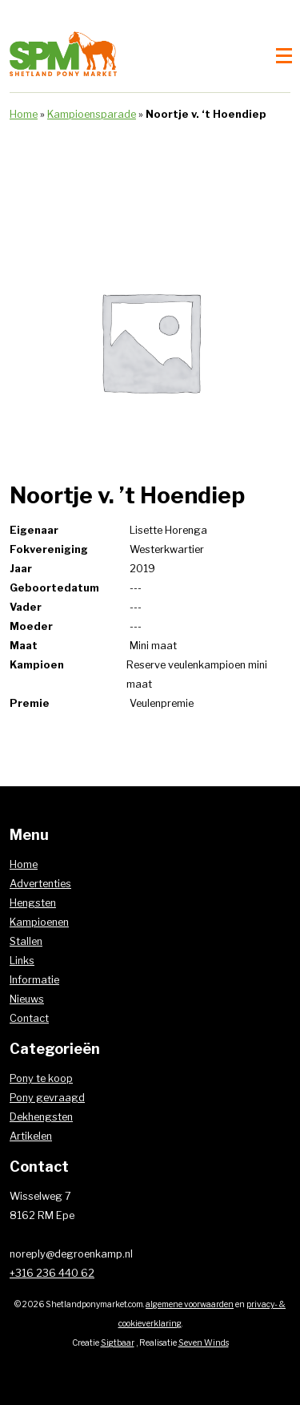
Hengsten (33, 903)
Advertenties (40, 884)
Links (22, 961)
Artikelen (31, 1136)
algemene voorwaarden (190, 1304)
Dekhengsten (41, 1117)
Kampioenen (39, 922)
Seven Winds (203, 1343)
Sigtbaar (117, 1343)
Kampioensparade (91, 114)
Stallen (26, 941)
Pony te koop (41, 1078)
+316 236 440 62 (52, 1273)
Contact (29, 1018)
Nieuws (27, 999)
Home (24, 114)
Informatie (34, 980)
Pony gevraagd (47, 1098)
